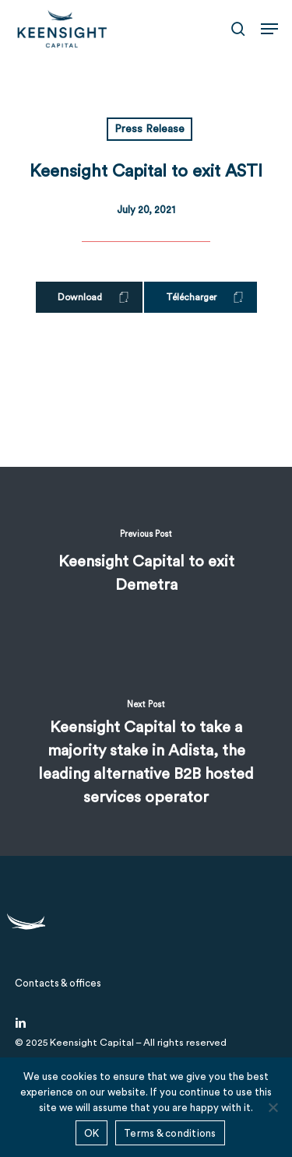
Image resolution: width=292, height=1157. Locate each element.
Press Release (149, 129)
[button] (269, 29)
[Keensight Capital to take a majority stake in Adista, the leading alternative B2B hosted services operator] (146, 758)
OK (92, 1133)
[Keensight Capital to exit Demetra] (146, 564)
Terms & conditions (170, 1133)
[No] (272, 1107)
